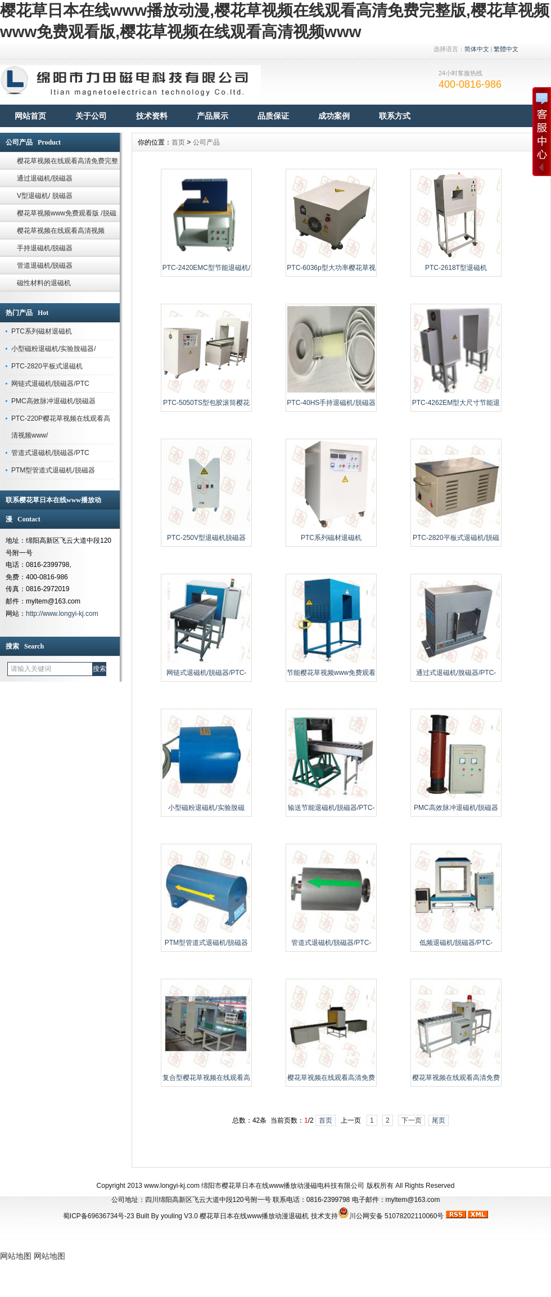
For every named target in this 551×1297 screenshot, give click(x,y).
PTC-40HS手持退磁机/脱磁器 (331, 403)
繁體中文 (506, 49)
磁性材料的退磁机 (44, 283)
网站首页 (30, 115)
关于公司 (91, 115)
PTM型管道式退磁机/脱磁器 (53, 470)
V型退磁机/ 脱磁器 (45, 196)
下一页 (411, 1120)
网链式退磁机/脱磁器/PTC (50, 384)
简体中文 (476, 49)
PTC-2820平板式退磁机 (47, 366)
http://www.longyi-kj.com (62, 614)
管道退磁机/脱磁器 (45, 265)
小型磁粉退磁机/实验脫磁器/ (53, 349)
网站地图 (15, 1255)
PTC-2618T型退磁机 (456, 268)
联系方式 (394, 115)
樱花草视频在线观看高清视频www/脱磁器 (61, 233)
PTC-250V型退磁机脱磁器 (206, 538)
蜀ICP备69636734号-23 (98, 1216)
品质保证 (273, 115)
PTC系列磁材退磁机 (41, 331)
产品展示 (212, 115)
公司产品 (206, 142)
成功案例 (334, 115)
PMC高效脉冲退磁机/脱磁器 (53, 401)
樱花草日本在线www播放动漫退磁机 (254, 1216)
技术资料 (152, 115)
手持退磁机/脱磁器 (45, 248)
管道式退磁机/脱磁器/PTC (50, 453)
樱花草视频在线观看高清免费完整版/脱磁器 (67, 163)
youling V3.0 (179, 1216)
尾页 (438, 1120)
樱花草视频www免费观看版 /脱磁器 (66, 215)
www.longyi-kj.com (172, 1186)
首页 (178, 142)
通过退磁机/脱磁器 (45, 178)
